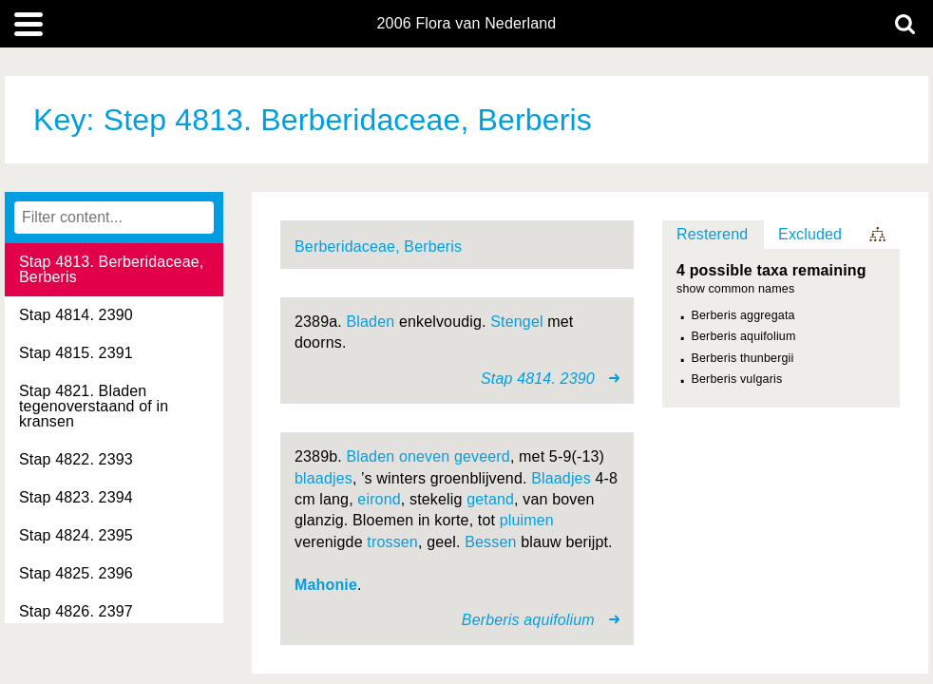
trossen (392, 542)
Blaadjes (561, 478)
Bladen (371, 322)
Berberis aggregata (743, 315)
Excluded (810, 234)
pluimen (527, 520)
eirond (378, 499)
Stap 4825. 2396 (76, 573)
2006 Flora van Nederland (467, 23)
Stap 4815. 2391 (76, 353)
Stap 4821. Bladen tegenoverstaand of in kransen (93, 406)
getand (490, 499)
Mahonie (326, 585)
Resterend (712, 234)
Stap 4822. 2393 (76, 459)
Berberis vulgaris (737, 379)
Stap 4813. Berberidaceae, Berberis (111, 269)
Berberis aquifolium (744, 336)
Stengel (516, 322)
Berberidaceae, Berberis (378, 246)
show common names (735, 289)
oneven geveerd (454, 456)
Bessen (490, 542)
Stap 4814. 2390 (76, 315)
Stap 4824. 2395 (76, 535)
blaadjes (323, 478)
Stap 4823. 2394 (76, 497)
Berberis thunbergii (743, 358)
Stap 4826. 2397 (76, 611)
